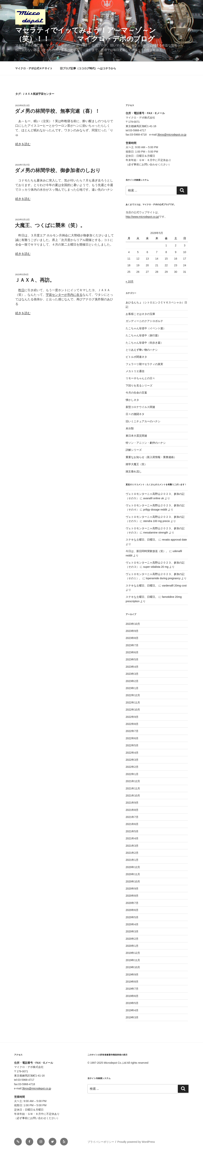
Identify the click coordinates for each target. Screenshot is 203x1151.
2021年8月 (132, 809)
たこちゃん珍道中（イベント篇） (146, 328)
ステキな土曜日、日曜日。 (142, 539)
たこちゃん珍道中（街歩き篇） (144, 342)
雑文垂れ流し (134, 471)
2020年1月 (132, 945)
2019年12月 (133, 952)
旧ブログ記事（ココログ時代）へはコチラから (88, 68)
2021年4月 (132, 838)
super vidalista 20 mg (155, 566)
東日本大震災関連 (136, 435)
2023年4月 (132, 666)
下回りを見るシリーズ (139, 385)
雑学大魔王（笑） (136, 464)
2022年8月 (132, 723)
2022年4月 (132, 752)
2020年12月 (133, 867)
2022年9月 (132, 716)
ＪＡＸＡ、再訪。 (35, 280)
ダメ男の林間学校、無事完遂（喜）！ (57, 111)
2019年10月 (133, 967)
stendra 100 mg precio (156, 521)
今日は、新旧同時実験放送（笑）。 (147, 551)
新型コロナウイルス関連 (140, 406)
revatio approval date (174, 539)
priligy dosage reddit (155, 509)
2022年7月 (132, 731)
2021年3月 (132, 845)
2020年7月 (132, 902)
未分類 (130, 428)
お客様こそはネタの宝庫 (140, 313)
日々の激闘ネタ (135, 414)
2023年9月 (132, 630)
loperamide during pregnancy (163, 578)
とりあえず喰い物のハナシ (142, 349)
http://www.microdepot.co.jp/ (142, 216)
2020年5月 (132, 917)
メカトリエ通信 (135, 371)
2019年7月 (132, 988)
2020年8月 (132, 895)
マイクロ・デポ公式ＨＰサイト (34, 68)
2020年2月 (132, 938)
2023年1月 (132, 688)
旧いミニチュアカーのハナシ (143, 421)
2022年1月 (132, 774)
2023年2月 (132, 681)
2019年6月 (132, 995)
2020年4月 (132, 924)
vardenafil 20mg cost (174, 585)
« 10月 (129, 281)
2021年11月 (133, 788)
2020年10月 (133, 881)
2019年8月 (132, 981)
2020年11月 (133, 874)
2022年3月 (132, 759)
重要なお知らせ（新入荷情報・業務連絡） (151, 457)
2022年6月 (132, 738)
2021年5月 (132, 831)
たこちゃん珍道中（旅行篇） (143, 335)
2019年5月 (132, 1003)
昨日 (21, 290)
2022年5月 (132, 745)
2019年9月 (132, 974)
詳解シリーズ (134, 449)
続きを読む (23, 144)
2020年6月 (132, 910)
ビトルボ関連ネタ (136, 356)
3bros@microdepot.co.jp (171, 134)
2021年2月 (132, 852)
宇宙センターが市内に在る (64, 294)
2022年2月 (132, 766)
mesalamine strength (155, 532)
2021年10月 (133, 795)
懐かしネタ (132, 399)
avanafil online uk (153, 498)
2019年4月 (132, 1010)
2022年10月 (133, 709)
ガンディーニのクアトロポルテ (144, 321)
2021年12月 (133, 781)
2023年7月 (132, 645)
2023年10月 (133, 623)
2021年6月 (132, 824)
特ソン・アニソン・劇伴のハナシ (146, 442)
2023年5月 (132, 659)
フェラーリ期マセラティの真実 (144, 364)
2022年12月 (133, 695)
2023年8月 (132, 638)
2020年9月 (132, 888)
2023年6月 (132, 652)
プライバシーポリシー (100, 1141)
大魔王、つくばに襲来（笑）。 (50, 225)
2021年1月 (132, 859)
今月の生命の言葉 (136, 392)
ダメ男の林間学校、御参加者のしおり (58, 170)
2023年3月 (132, 673)
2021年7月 (132, 817)
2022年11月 (133, 702)
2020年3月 (132, 931)
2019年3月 (132, 1017)
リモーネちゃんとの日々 (140, 378)
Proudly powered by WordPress (136, 1141)
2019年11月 (133, 960)
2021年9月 (132, 802)
